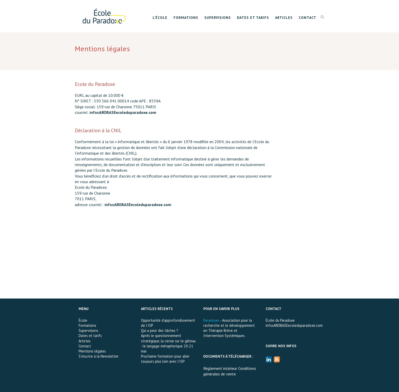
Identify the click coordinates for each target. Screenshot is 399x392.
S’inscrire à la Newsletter (99, 356)
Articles (284, 17)
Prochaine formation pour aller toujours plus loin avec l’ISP (165, 359)
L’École (160, 17)
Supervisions (217, 17)
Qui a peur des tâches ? (159, 330)
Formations (186, 17)
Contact (307, 17)
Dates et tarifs (253, 17)
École (83, 320)
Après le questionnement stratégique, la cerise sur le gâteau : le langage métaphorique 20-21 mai (168, 343)
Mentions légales (92, 351)
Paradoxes (211, 320)
